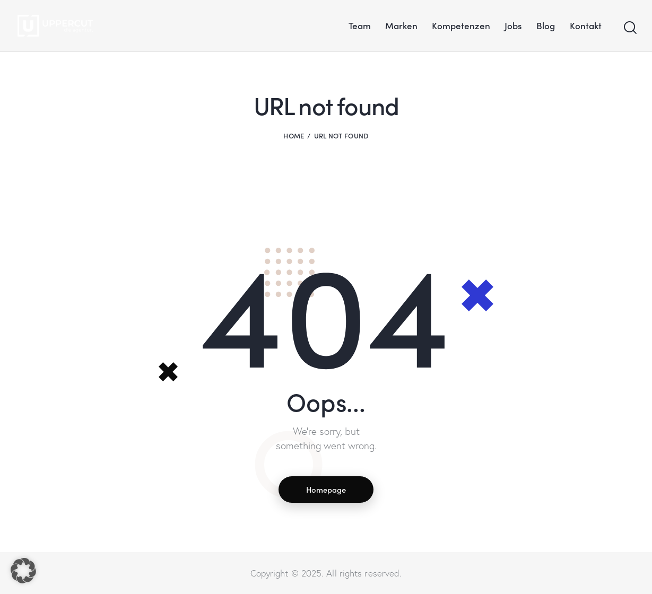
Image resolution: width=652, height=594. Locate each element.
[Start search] (629, 28)
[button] (23, 570)
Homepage (326, 489)
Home (293, 135)
